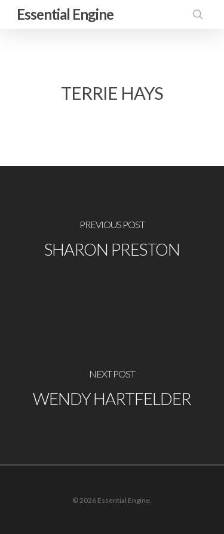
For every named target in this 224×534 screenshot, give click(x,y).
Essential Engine (65, 14)
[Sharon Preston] (112, 240)
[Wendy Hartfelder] (112, 390)
